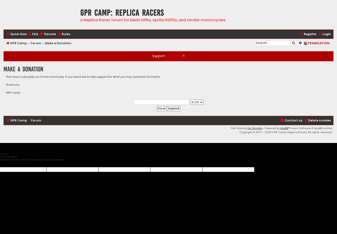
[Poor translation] (11, 164)
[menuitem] (33, 34)
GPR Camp (174, 56)
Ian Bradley (254, 128)
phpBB (284, 128)
